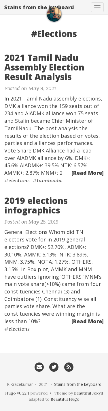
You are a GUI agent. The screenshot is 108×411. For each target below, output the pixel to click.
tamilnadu (49, 180)
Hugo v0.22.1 (17, 393)
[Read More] (87, 172)
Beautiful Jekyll (88, 393)
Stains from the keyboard (39, 7)
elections (19, 180)
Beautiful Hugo (65, 399)
